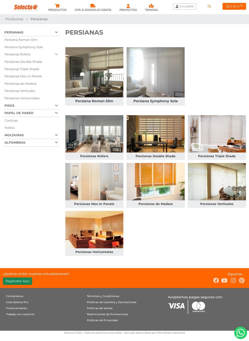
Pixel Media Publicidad (171, 332)
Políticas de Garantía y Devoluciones (111, 302)
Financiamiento (16, 308)
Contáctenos (14, 296)
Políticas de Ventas (100, 308)
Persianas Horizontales (21, 98)
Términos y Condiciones (103, 296)
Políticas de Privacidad (102, 320)
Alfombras (14, 142)
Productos (14, 19)
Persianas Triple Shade (21, 69)
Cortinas (11, 120)
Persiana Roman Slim (21, 40)
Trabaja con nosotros (20, 314)
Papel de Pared (18, 113)
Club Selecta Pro (17, 302)
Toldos (9, 128)
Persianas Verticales (19, 91)
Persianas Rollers (17, 54)
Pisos (9, 105)
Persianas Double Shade (23, 62)
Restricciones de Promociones (107, 314)
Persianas (13, 32)
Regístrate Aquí (17, 281)
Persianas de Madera (20, 83)
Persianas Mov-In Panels (23, 76)
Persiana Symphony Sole (23, 47)
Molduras (14, 135)
